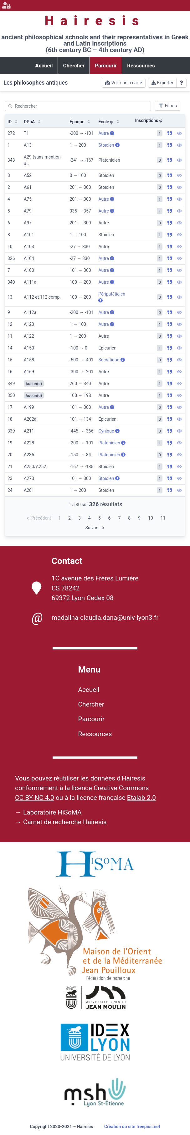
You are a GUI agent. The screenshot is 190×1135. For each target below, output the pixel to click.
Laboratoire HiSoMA (52, 812)
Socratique (111, 359)
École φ (109, 121)
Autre (106, 133)
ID (13, 121)
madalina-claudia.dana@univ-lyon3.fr (95, 617)
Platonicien (112, 442)
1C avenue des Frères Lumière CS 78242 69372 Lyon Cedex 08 (85, 588)
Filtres (167, 105)
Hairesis (95, 20)
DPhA (33, 121)
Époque (81, 121)
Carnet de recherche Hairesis (65, 822)
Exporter (162, 82)
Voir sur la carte (123, 82)
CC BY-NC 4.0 (34, 797)
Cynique (108, 430)
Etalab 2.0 (141, 797)
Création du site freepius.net (132, 1126)
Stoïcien (109, 145)
